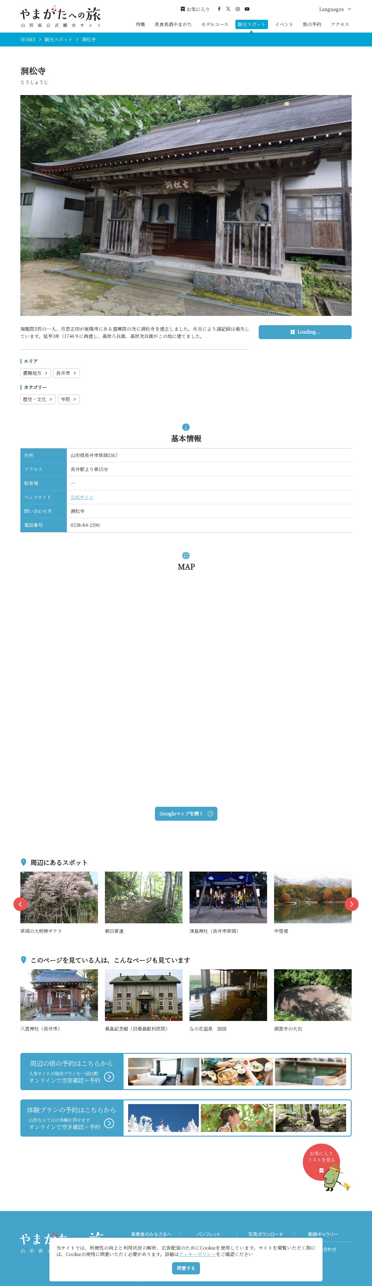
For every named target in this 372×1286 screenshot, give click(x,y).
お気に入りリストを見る (323, 1165)
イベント (284, 24)
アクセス (340, 24)
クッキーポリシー (197, 1254)
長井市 (66, 373)
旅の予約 (312, 24)
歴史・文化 (38, 399)
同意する (186, 1268)
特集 (140, 24)
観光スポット (252, 24)
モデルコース (214, 24)
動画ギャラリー (323, 1234)
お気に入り (195, 9)
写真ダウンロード (265, 1234)
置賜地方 (36, 373)
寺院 (69, 399)
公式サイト (82, 497)
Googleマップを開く (186, 813)
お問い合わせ (323, 1249)
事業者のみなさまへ (151, 1234)
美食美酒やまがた (173, 24)
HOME (27, 39)
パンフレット (208, 1234)
